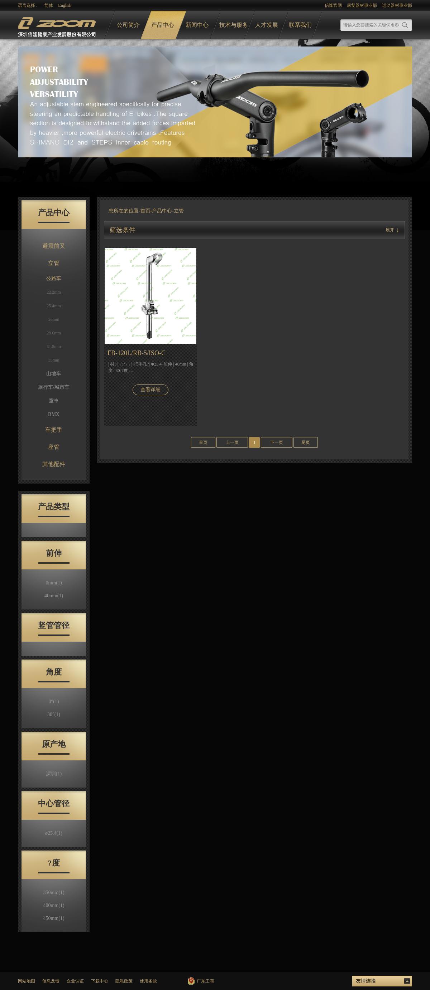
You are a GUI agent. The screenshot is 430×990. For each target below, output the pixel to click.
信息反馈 (50, 981)
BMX (53, 414)
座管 (53, 447)
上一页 (232, 442)
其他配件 (53, 464)
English (64, 5)
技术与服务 (233, 25)
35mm (53, 360)
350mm (53, 892)
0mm (54, 582)
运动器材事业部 (397, 5)
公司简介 (128, 25)
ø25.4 (53, 833)
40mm (53, 595)
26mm (53, 319)
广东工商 (205, 981)
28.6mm (54, 332)
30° (53, 714)
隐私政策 (124, 981)
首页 (145, 211)
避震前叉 (53, 246)
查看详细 (150, 389)
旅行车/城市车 (54, 387)
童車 (54, 400)
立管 (53, 263)
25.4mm (54, 305)
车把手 (53, 430)
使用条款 (148, 981)
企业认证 (75, 981)
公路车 (53, 278)
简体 (48, 5)
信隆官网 (333, 5)
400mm (53, 905)
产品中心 (162, 25)
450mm (53, 918)
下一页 (276, 442)
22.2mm (54, 292)
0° (54, 701)
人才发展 (266, 25)
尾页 (305, 442)
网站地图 (26, 981)
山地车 (53, 373)
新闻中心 (197, 25)
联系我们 (300, 25)
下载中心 (99, 981)
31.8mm (54, 346)
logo (57, 25)
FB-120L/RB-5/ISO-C (137, 353)
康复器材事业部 (362, 5)
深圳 (54, 773)
